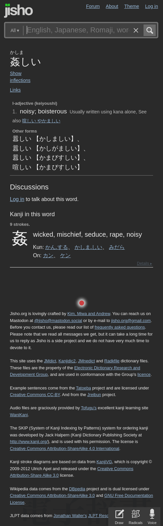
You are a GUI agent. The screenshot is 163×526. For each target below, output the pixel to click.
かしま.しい (88, 247)
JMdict (50, 360)
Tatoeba (83, 387)
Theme (131, 6)
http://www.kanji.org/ (29, 441)
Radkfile (111, 360)
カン (48, 255)
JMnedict (86, 360)
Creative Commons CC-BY (35, 394)
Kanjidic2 (67, 360)
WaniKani (19, 414)
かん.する (56, 247)
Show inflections (20, 77)
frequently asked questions (120, 327)
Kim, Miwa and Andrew (88, 313)
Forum (93, 6)
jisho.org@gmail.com (131, 320)
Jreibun (94, 394)
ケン (65, 255)
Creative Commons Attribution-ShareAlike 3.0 (52, 495)
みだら (117, 247)
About (112, 6)
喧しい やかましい (41, 120)
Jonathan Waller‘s (70, 515)
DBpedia (77, 488)
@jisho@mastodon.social (58, 320)
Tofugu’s (88, 407)
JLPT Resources (103, 515)
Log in (151, 6)
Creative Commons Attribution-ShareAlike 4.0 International (64, 448)
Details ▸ (144, 263)
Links (15, 90)
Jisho (18, 11)
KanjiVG (104, 461)
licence (144, 374)
